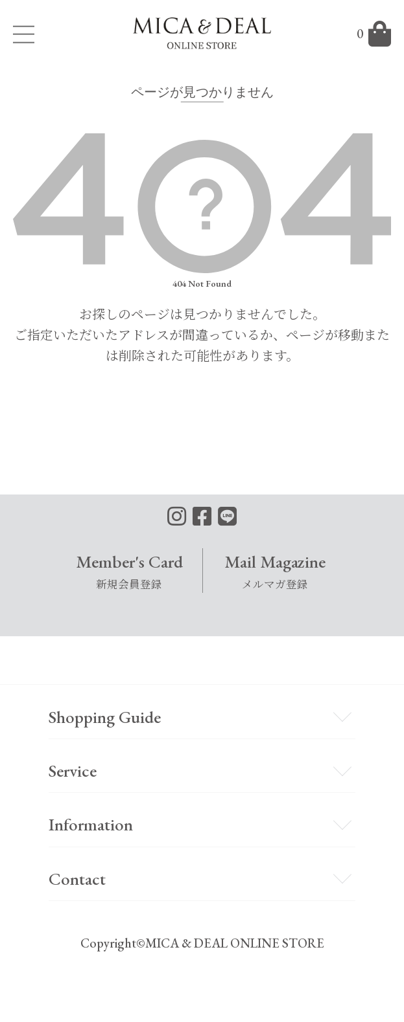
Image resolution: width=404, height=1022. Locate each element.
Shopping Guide (105, 716)
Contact (77, 878)
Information (91, 824)
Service (73, 770)
